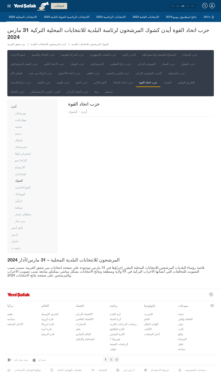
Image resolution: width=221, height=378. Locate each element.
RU (192, 6)
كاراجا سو (21, 160)
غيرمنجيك (21, 146)
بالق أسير (17, 227)
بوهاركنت (20, 120)
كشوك (19, 180)
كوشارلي (20, 173)
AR (182, 6)
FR (187, 6)
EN (177, 6)
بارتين (14, 234)
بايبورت (15, 248)
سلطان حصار (23, 214)
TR (172, 6)
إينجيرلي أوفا (23, 153)
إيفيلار (18, 140)
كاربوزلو (20, 167)
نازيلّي (18, 200)
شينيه (18, 126)
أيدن (13, 106)
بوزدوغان (20, 113)
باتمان (15, 241)
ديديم (18, 133)
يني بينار (20, 221)
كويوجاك (20, 194)
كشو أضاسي (22, 187)
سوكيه (19, 207)
